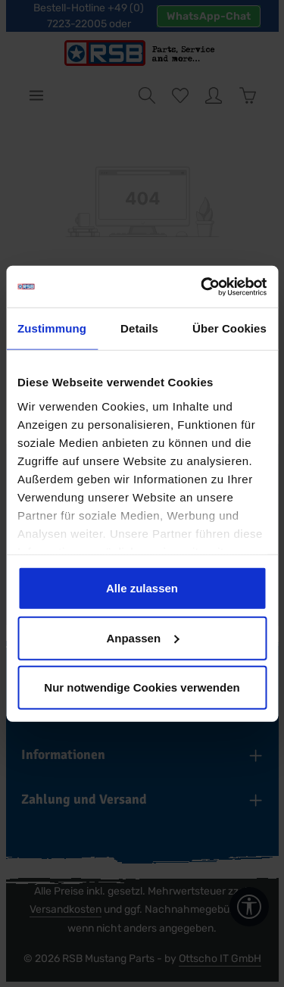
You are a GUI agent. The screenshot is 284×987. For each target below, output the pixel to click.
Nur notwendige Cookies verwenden (141, 687)
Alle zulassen (142, 588)
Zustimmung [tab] (51, 328)
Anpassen (142, 637)
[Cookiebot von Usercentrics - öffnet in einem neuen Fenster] (202, 286)
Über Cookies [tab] (229, 328)
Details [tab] (139, 328)
